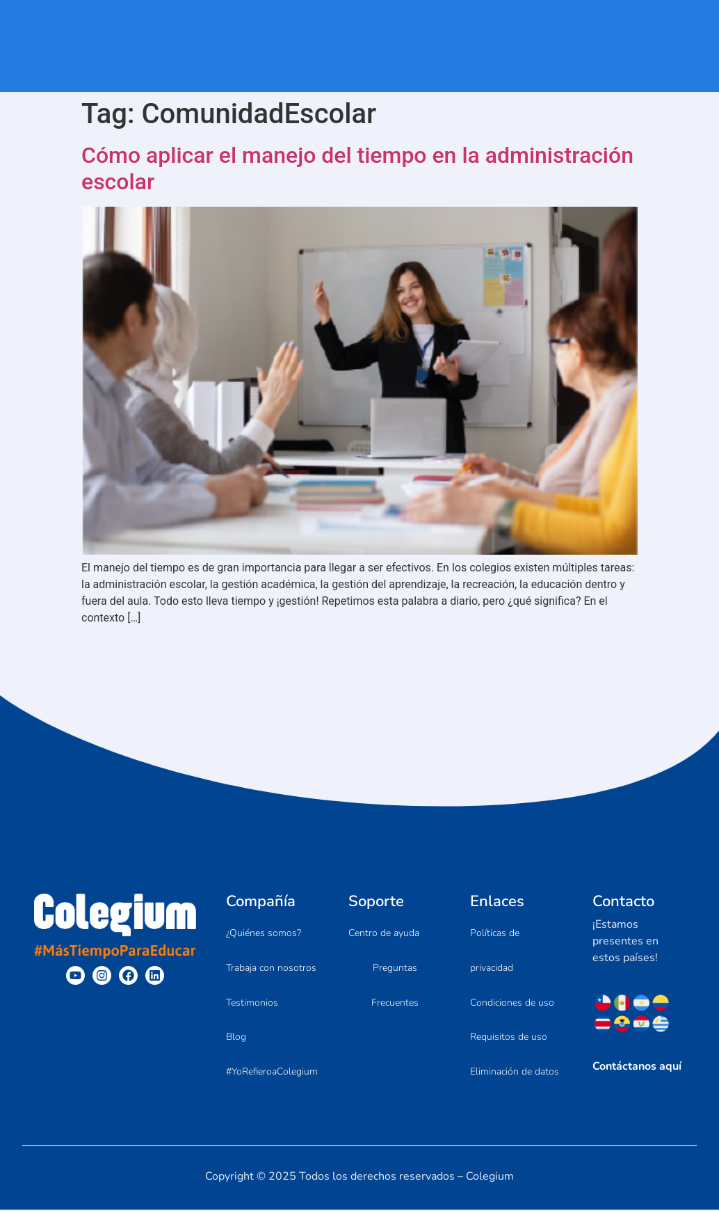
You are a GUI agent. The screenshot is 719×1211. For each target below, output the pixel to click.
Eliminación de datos (514, 1072)
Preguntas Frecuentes (395, 985)
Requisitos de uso (508, 1037)
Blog (236, 1037)
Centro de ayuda (383, 933)
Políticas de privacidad (494, 950)
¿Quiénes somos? (263, 933)
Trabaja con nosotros (271, 967)
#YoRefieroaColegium (272, 1072)
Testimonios (252, 1002)
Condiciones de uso (512, 1002)
